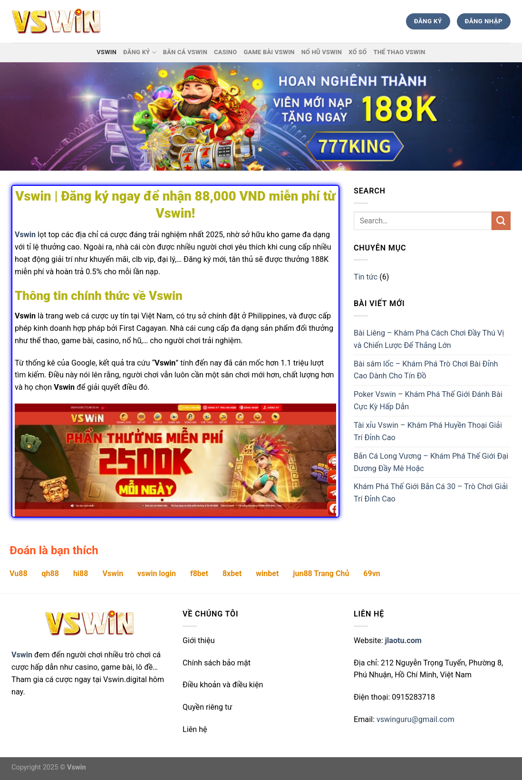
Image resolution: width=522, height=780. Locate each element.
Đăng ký (139, 52)
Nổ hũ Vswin (321, 52)
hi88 (80, 573)
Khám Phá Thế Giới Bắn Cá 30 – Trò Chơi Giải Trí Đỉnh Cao (431, 492)
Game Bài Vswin (268, 52)
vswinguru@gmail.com (415, 719)
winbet (267, 573)
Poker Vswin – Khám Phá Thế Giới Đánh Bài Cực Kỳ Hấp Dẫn (428, 400)
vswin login (156, 573)
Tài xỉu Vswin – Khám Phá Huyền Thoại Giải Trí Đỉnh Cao (428, 431)
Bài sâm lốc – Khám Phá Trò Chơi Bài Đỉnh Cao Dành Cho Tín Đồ (426, 370)
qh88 (50, 573)
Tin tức (365, 276)
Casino (225, 52)
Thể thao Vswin (399, 52)
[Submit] (501, 221)
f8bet (199, 573)
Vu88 (19, 573)
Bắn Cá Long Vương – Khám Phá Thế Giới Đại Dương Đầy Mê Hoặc (431, 462)
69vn (371, 573)
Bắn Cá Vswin (185, 52)
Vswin (106, 52)
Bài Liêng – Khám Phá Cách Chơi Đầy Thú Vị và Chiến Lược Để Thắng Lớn (429, 339)
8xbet (232, 573)
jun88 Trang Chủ (321, 573)
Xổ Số (357, 52)
